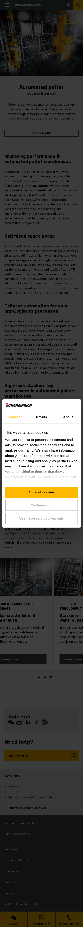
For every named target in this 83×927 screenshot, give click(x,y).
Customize (42, 505)
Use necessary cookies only (41, 518)
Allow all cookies (41, 492)
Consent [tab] (15, 417)
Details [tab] (41, 417)
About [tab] (68, 417)
